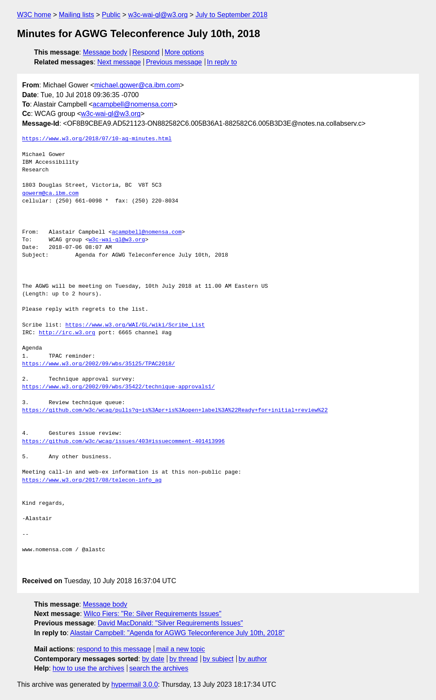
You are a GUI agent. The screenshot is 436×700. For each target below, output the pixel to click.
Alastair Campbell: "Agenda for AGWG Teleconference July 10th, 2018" (177, 632)
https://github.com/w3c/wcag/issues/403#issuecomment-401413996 (123, 441)
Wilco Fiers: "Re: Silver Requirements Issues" (152, 613)
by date (153, 658)
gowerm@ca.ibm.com (50, 193)
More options (184, 52)
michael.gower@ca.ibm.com (137, 85)
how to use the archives (88, 668)
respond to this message (114, 649)
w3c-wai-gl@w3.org (158, 14)
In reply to (222, 62)
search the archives (159, 668)
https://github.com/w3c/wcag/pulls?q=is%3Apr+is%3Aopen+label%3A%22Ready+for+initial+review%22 (175, 410)
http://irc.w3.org (67, 333)
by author (252, 658)
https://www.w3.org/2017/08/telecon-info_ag (92, 480)
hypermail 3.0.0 (134, 684)
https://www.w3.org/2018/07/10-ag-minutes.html (97, 139)
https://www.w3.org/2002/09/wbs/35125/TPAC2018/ (98, 364)
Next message (119, 62)
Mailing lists (76, 14)
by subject (218, 658)
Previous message (174, 62)
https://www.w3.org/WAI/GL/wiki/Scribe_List (135, 325)
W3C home (34, 14)
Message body (105, 52)
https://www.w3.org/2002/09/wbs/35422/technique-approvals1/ (118, 387)
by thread (183, 658)
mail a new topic (180, 649)
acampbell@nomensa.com (133, 104)
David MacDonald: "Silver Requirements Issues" (170, 623)
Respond (146, 52)
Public (111, 14)
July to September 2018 (231, 14)
